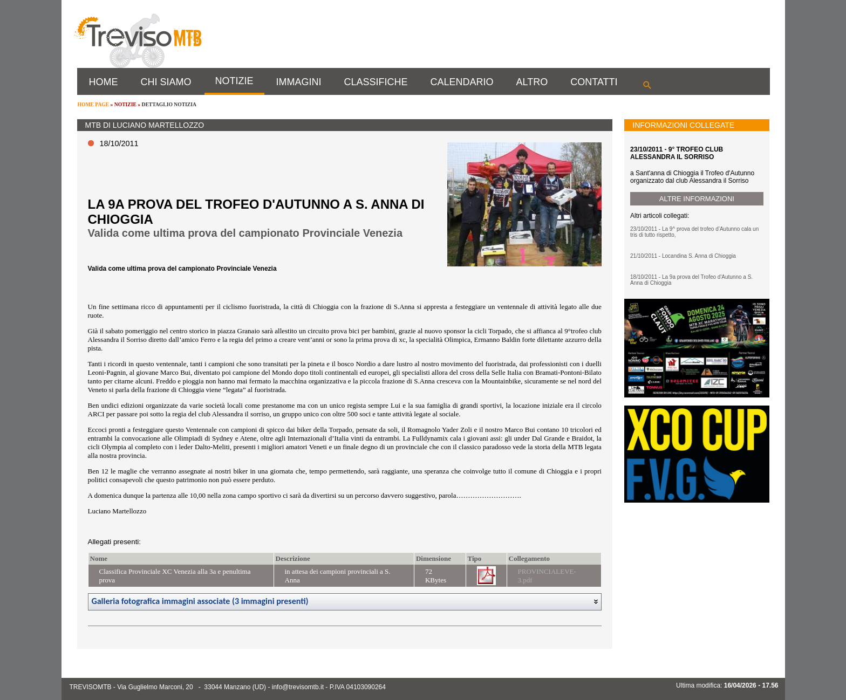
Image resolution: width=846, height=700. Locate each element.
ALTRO (532, 82)
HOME (103, 82)
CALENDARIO (462, 82)
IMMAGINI (299, 82)
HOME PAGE (94, 104)
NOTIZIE (234, 81)
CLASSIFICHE (376, 82)
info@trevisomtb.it (298, 687)
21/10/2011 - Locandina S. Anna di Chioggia (683, 256)
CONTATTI (593, 82)
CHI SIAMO (166, 82)
